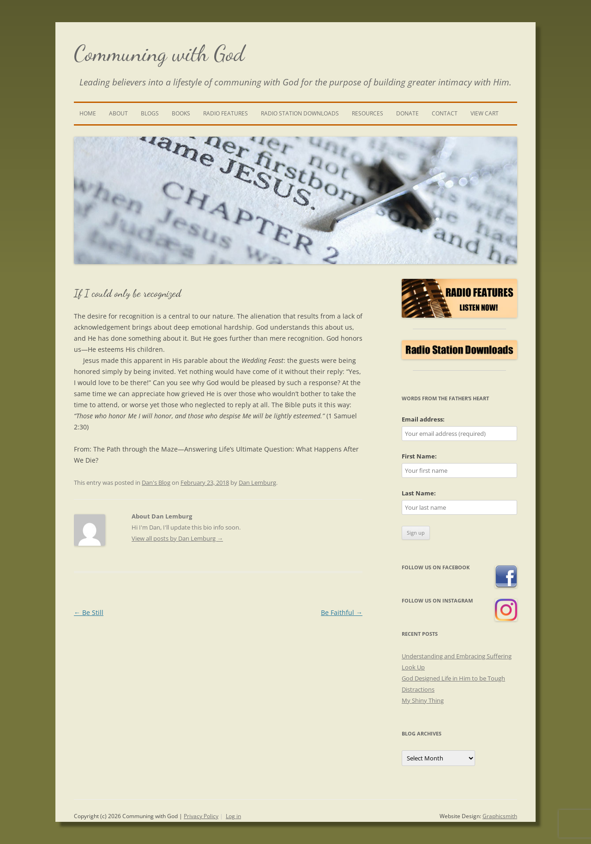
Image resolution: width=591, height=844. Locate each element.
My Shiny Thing (423, 700)
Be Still (88, 612)
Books (181, 113)
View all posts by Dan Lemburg (177, 538)
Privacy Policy (201, 816)
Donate (407, 113)
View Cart (484, 113)
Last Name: (419, 493)
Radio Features (225, 113)
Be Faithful (341, 612)
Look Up (413, 667)
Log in (233, 816)
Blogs (150, 113)
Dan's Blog (156, 482)
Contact (445, 113)
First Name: (419, 456)
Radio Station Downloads (300, 113)
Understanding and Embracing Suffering (457, 656)
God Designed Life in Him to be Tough (453, 678)
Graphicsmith (499, 816)
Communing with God (159, 53)
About (118, 113)
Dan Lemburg (257, 482)
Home (87, 113)
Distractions (418, 689)
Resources (367, 113)
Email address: (423, 419)
